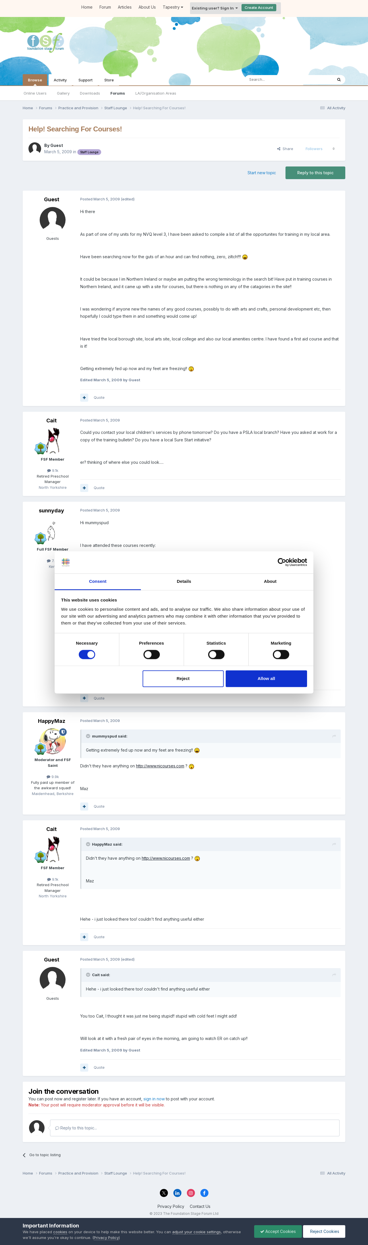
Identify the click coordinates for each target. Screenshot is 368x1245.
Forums (117, 93)
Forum (105, 7)
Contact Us (200, 1206)
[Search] (274, 79)
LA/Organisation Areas (155, 93)
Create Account (259, 7)
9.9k (53, 776)
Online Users (35, 93)
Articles (125, 7)
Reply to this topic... (76, 1127)
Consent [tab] (98, 581)
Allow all (266, 678)
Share (285, 148)
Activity (60, 80)
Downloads (90, 93)
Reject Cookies (324, 1231)
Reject (183, 678)
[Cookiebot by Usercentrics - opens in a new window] (282, 562)
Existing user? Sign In (215, 8)
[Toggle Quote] (88, 736)
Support (85, 80)
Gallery (63, 93)
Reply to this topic (315, 172)
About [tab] (270, 581)
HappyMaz (51, 721)
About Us (147, 7)
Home (87, 7)
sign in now (154, 1098)
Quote (99, 397)
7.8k (53, 560)
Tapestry (173, 7)
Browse (35, 82)
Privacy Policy (171, 1206)
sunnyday (51, 510)
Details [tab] (184, 581)
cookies (60, 1231)
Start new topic (262, 172)
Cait (51, 420)
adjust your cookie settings (196, 1231)
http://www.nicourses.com (160, 765)
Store (109, 80)
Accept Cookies (278, 1231)
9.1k (52, 470)
